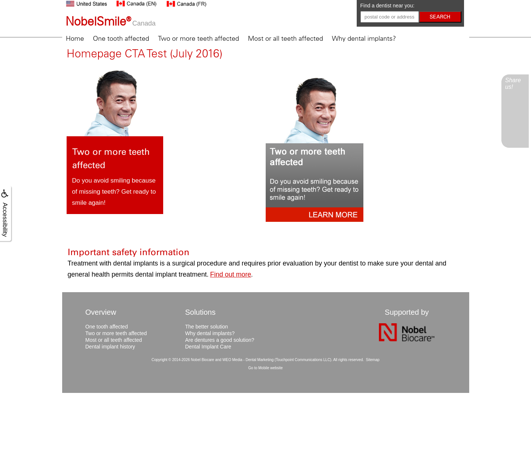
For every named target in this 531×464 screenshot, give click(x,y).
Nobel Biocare (202, 360)
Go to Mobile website (265, 368)
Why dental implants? (364, 38)
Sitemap (373, 360)
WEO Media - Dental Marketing (247, 360)
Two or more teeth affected (198, 38)
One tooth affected (121, 38)
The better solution (206, 327)
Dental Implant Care (208, 347)
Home (75, 38)
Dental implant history (110, 347)
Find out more (230, 274)
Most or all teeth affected (285, 38)
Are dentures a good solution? (219, 340)
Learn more (142, 223)
